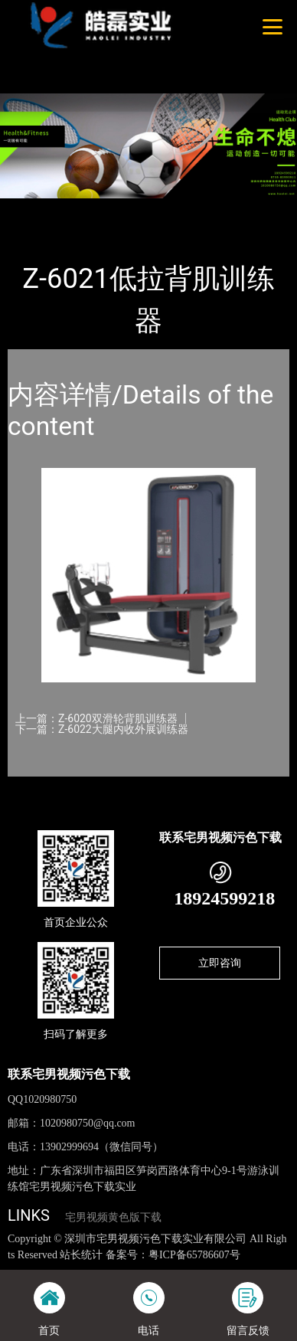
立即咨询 (219, 963)
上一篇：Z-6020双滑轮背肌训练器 (96, 718)
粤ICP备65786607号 (194, 1255)
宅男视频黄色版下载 (113, 1217)
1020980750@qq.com (87, 1123)
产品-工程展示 (95, 208)
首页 (33, 208)
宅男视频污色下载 (189, 208)
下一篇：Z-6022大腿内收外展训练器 (101, 729)
